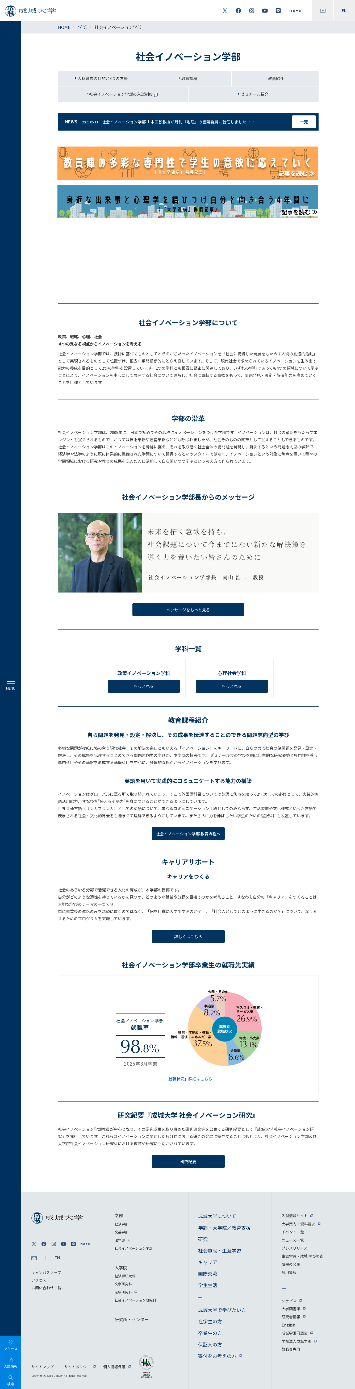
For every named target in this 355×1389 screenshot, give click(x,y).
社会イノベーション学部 (134, 1248)
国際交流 (207, 1273)
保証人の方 (210, 1344)
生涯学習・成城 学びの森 (302, 1256)
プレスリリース (294, 1248)
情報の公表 (291, 1264)
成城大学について (217, 1215)
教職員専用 (291, 1349)
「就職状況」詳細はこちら (188, 1079)
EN (344, 10)
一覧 (304, 121)
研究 (203, 1239)
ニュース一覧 (293, 1240)
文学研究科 (123, 1283)
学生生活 (207, 1285)
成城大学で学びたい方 (222, 1309)
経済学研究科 (125, 1275)
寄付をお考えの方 (217, 1355)
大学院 (121, 1267)
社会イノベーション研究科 (135, 1300)
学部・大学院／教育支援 (224, 1227)
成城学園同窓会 (295, 1333)
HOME (64, 27)
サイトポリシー (77, 1367)
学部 (82, 27)
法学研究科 (123, 1292)
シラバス (289, 1300)
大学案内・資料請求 (298, 1224)
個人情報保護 (114, 1367)
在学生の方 (210, 1321)
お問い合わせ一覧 (46, 1287)
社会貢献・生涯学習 (219, 1250)
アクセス (38, 1280)
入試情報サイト (295, 1215)
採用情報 (289, 1272)
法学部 (120, 1240)
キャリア (207, 1261)
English (288, 1325)
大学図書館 (291, 1308)
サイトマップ (42, 1367)
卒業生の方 (210, 1332)
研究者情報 (291, 1316)
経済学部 (121, 1224)
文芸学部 (121, 1231)
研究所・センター (132, 1319)
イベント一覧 (293, 1231)
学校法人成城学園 (296, 1341)
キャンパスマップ (46, 1272)
